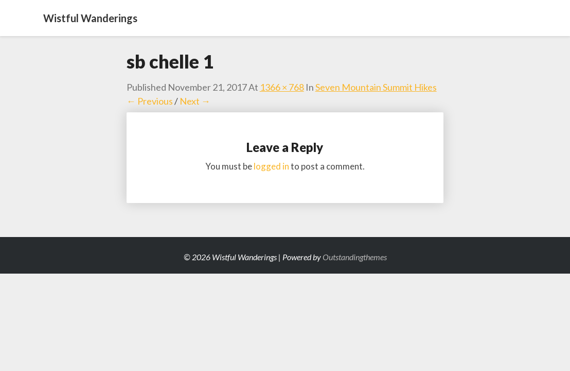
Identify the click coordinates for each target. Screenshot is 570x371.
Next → (195, 101)
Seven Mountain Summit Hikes (376, 87)
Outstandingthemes (355, 257)
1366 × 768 (282, 87)
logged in (271, 166)
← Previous (150, 101)
